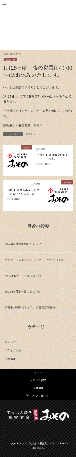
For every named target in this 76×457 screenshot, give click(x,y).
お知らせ (10, 59)
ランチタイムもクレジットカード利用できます (34, 260)
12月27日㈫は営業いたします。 (52, 157)
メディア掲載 (12, 350)
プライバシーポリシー (38, 396)
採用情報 (10, 359)
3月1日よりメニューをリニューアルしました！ (23, 192)
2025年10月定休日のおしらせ (23, 276)
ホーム (38, 372)
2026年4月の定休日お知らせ (22, 244)
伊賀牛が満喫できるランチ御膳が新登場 (30, 307)
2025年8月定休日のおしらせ (22, 291)
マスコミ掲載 (38, 380)
